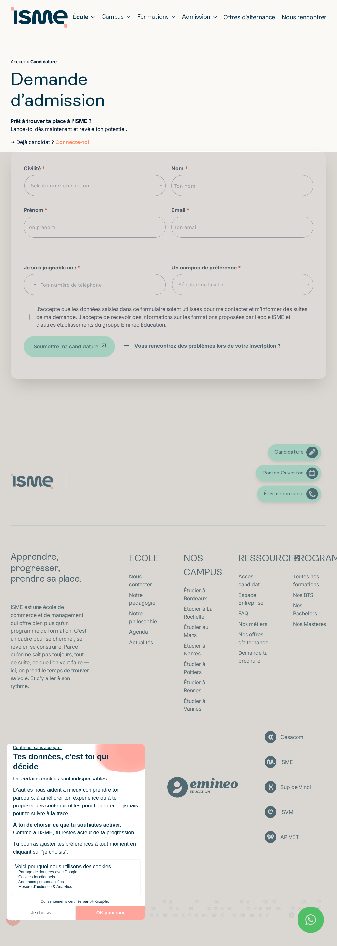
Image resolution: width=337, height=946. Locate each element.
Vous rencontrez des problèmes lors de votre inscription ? (207, 346)
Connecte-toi (72, 142)
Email (180, 210)
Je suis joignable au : (52, 267)
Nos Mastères (309, 624)
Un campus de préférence (206, 267)
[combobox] (31, 284)
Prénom (36, 210)
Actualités (141, 642)
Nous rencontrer (304, 17)
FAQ (243, 613)
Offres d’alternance (249, 17)
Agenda (138, 631)
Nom (179, 168)
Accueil (18, 61)
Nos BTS (303, 595)
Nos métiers (252, 624)
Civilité (34, 168)
